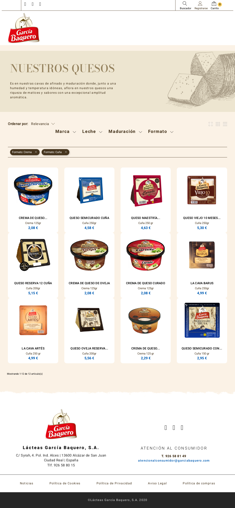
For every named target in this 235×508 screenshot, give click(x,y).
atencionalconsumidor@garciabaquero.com (174, 460)
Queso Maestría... (145, 218)
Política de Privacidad (114, 483)
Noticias (26, 483)
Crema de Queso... (33, 218)
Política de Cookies (65, 483)
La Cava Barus (202, 283)
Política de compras (199, 483)
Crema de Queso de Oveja (89, 283)
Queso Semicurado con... (202, 348)
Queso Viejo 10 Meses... (202, 218)
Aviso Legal (157, 483)
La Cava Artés (33, 348)
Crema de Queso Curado (145, 283)
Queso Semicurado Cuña (89, 218)
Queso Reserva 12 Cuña (33, 283)
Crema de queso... (145, 348)
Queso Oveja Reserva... (89, 348)
